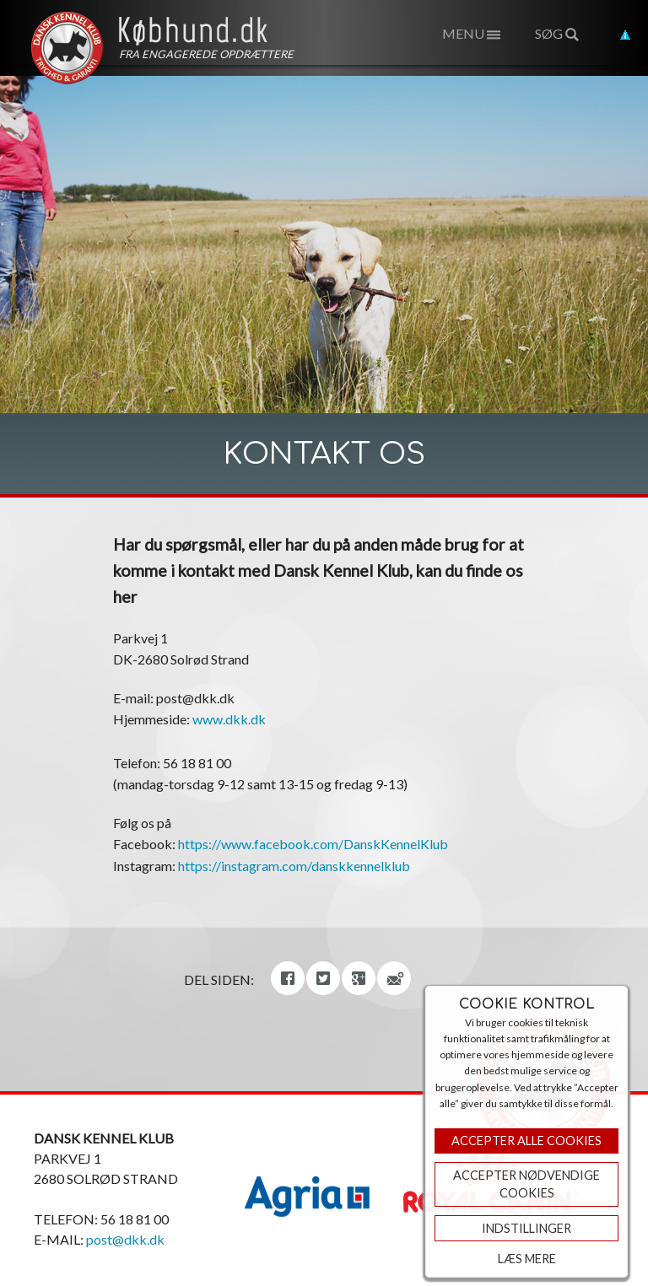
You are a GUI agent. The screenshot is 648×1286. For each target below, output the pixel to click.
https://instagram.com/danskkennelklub (294, 866)
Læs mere (527, 1258)
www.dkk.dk (229, 719)
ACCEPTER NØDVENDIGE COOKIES (526, 1184)
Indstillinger (526, 1228)
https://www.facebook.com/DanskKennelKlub (313, 844)
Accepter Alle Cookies (526, 1140)
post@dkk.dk (125, 1239)
